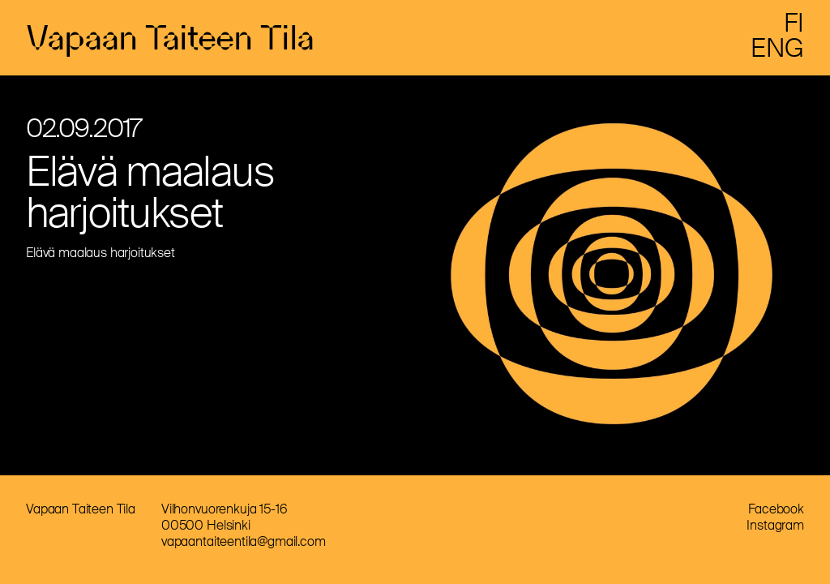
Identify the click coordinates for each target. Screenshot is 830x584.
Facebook (776, 515)
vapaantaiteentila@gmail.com (243, 547)
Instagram (775, 531)
